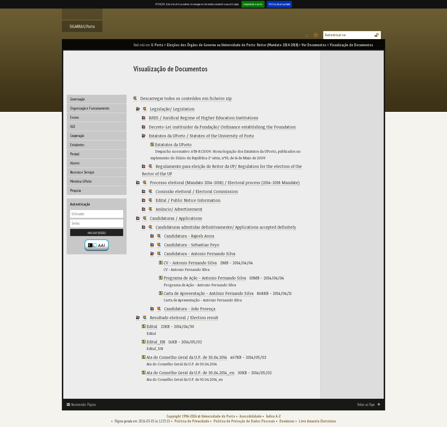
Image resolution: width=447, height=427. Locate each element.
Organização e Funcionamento (89, 108)
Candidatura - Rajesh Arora (189, 236)
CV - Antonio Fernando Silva (190, 262)
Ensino (74, 117)
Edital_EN (156, 342)
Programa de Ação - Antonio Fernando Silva (205, 278)
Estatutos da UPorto (173, 144)
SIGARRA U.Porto (82, 26)
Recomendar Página (83, 404)
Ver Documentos (314, 45)
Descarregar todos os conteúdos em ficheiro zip (186, 98)
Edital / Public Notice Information (188, 200)
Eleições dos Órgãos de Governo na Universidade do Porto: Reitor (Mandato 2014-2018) (232, 45)
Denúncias (286, 421)
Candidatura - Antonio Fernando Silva (199, 253)
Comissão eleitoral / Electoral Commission (197, 191)
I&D (72, 126)
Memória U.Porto (81, 181)
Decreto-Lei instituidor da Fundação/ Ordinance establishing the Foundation (222, 127)
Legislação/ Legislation (172, 109)
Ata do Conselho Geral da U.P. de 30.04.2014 (187, 357)
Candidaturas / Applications (176, 218)
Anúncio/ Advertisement (179, 209)
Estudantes (77, 144)
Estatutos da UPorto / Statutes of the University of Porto (201, 135)
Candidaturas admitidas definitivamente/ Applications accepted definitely (226, 227)
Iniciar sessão (97, 233)
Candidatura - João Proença (189, 308)
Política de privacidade (279, 4)
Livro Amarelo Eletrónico (317, 421)
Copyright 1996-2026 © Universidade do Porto (200, 416)
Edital (152, 326)
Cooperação (77, 135)
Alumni (75, 163)
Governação (77, 99)
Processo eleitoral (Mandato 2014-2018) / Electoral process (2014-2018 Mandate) (225, 182)
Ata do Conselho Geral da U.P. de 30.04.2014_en (190, 372)
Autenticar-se (335, 35)
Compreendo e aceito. (253, 4)
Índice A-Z (273, 416)
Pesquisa (75, 190)
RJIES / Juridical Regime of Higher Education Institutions (203, 117)
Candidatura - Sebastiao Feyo (191, 244)
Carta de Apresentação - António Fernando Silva (208, 293)
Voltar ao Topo (366, 404)
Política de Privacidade (191, 421)
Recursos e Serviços (82, 172)
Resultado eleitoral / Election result (184, 317)
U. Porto (157, 45)
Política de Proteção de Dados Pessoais (244, 421)
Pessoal (74, 154)
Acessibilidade (250, 416)
